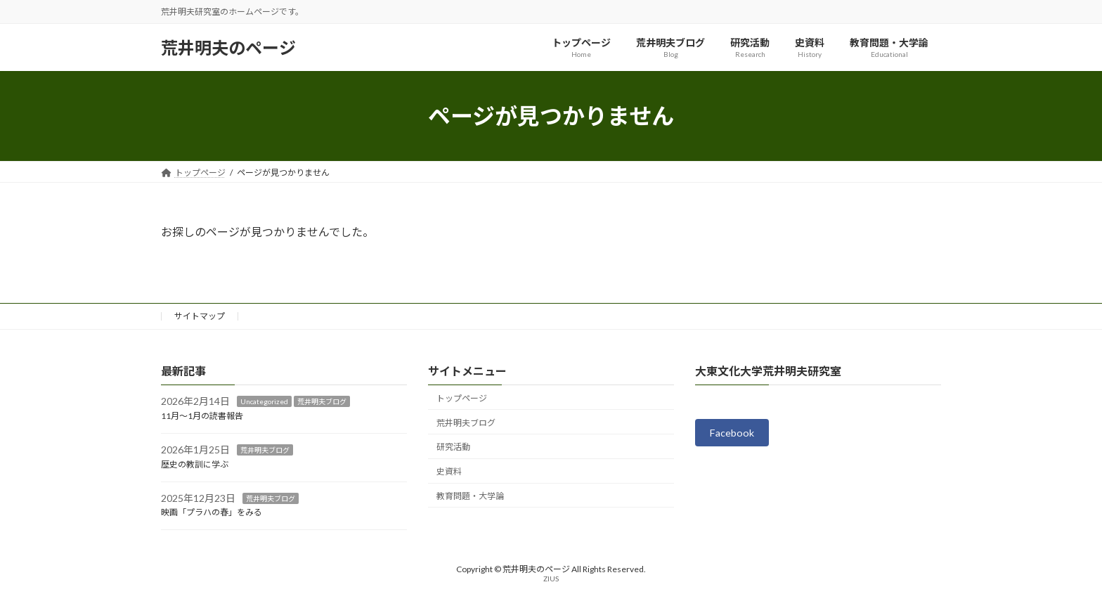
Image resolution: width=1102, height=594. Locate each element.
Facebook (735, 434)
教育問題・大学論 (470, 496)
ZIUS (551, 578)
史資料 (449, 471)
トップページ (461, 398)
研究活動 (453, 447)
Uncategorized (264, 402)
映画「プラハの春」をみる (211, 513)
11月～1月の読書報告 (202, 416)
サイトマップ (199, 316)
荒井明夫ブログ (321, 402)
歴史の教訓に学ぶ (194, 464)
